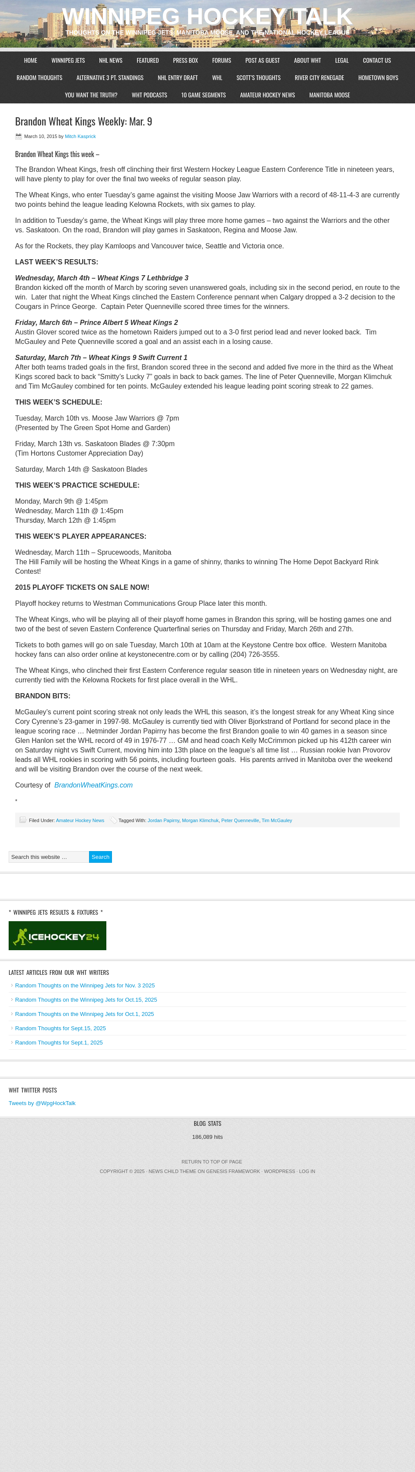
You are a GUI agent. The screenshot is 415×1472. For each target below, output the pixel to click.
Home (30, 59)
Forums (221, 59)
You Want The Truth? (91, 94)
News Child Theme (172, 1171)
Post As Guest (263, 59)
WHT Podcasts (149, 94)
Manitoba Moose (329, 94)
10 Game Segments (204, 94)
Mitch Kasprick (80, 136)
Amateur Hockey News (267, 94)
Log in (307, 1171)
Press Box (185, 59)
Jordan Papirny (163, 820)
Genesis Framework (233, 1171)
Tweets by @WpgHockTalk (42, 1103)
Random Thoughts (39, 77)
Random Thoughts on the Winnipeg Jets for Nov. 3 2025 (85, 985)
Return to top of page (212, 1161)
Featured (148, 59)
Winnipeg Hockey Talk (207, 16)
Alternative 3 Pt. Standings (110, 77)
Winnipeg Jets (68, 59)
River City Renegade (319, 77)
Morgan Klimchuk (200, 820)
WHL (217, 77)
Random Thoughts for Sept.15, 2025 (60, 1028)
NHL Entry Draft (178, 77)
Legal (342, 59)
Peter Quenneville (240, 820)
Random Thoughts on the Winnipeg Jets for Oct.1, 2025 (84, 1014)
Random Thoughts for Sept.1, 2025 (59, 1042)
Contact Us (377, 59)
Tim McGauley (277, 820)
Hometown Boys (378, 77)
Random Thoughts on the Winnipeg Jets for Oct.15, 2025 (86, 999)
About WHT (307, 59)
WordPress (279, 1171)
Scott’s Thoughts (258, 77)
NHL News (110, 59)
